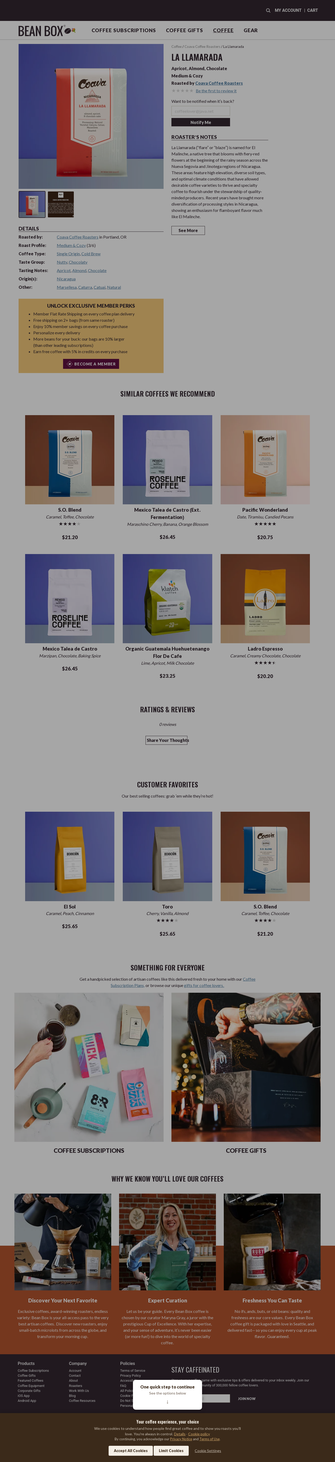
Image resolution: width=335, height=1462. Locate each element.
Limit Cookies (171, 1450)
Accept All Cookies (131, 1450)
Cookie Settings (208, 1450)
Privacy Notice (181, 1439)
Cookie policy (199, 1434)
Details (180, 1434)
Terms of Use (209, 1439)
